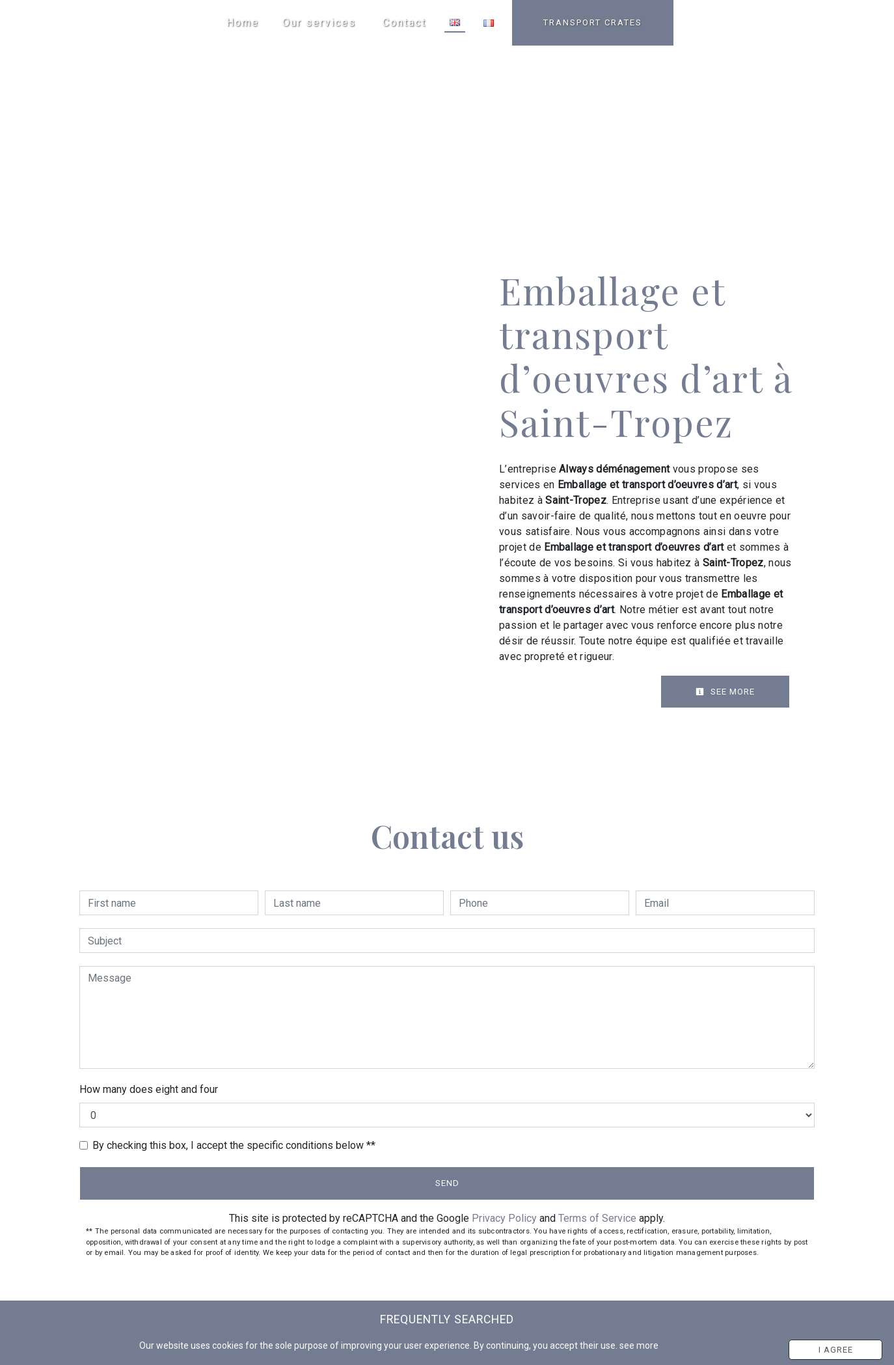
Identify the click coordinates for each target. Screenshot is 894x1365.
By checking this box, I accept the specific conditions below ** (233, 1145)
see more (642, 1346)
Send (447, 1183)
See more (725, 691)
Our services (319, 22)
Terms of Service (597, 1218)
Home (242, 22)
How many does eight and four (148, 1089)
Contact (404, 22)
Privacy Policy (504, 1218)
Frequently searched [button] (447, 1319)
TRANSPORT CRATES (592, 22)
